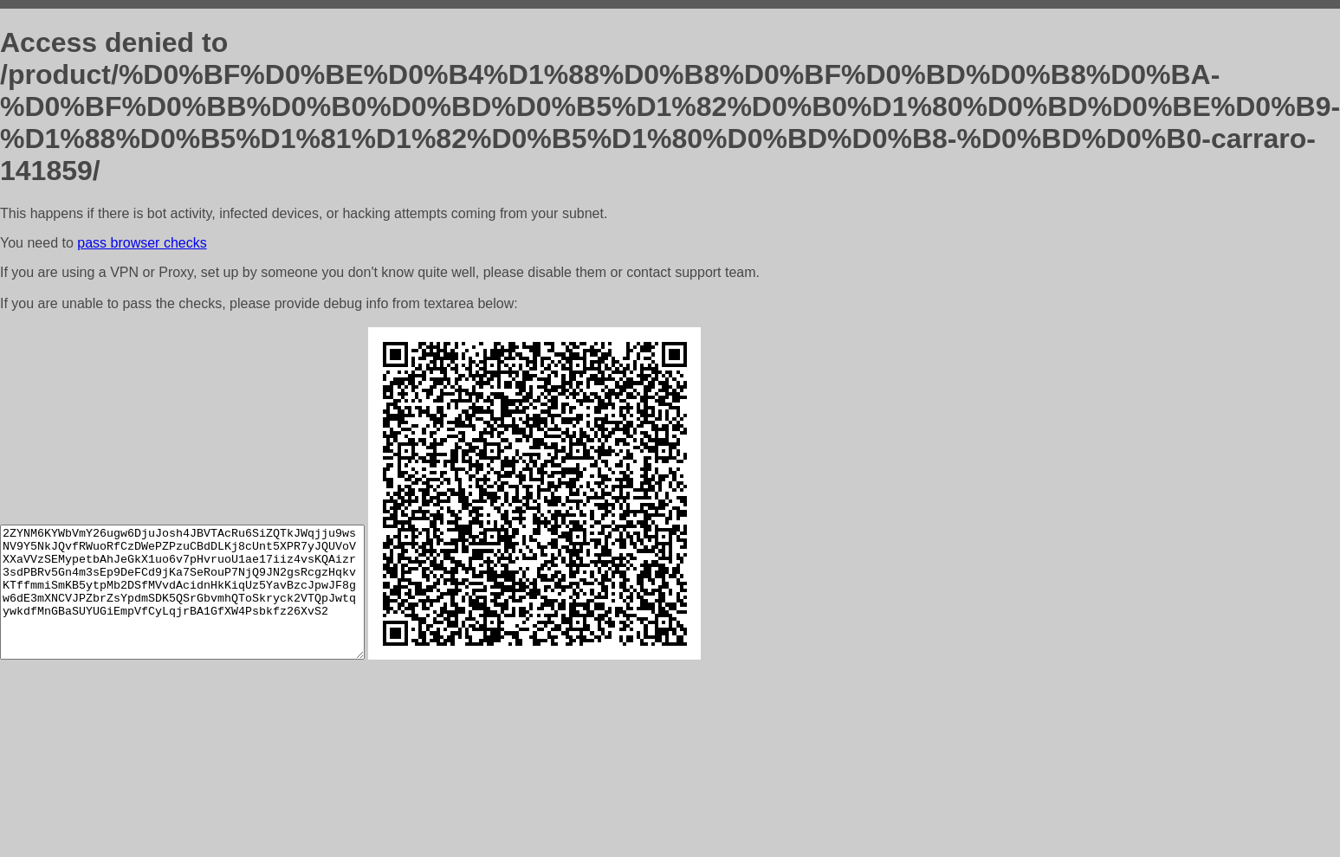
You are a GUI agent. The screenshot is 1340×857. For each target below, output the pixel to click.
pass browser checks (141, 242)
